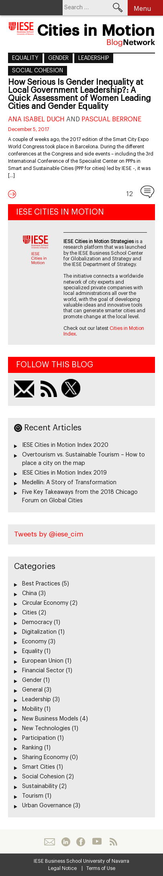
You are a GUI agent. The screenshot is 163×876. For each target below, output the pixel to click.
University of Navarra (106, 861)
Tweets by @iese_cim (48, 534)
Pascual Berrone (111, 119)
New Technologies (46, 728)
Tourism (32, 796)
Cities (29, 613)
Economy (34, 642)
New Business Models (50, 719)
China (29, 593)
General (32, 690)
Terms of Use (100, 868)
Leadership (93, 58)
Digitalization (39, 632)
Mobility (32, 709)
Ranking (32, 748)
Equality (25, 58)
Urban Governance (46, 805)
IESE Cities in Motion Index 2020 (65, 445)
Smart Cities (38, 767)
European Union (42, 661)
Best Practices (41, 584)
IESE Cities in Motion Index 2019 (64, 473)
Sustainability (39, 786)
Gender (58, 58)
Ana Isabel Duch (36, 119)
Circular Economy (45, 603)
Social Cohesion (37, 71)
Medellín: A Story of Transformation (69, 482)
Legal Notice (62, 868)
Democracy (37, 622)
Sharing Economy (45, 757)
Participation (39, 738)
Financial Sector (43, 670)
